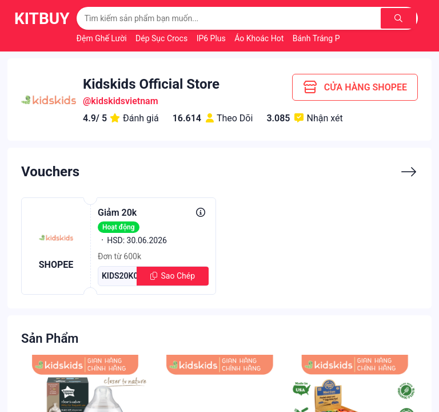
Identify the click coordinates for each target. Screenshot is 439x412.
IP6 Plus (212, 38)
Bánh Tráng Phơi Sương (335, 38)
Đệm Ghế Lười (103, 38)
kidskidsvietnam (124, 101)
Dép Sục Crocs (162, 38)
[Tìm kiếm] (399, 18)
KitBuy (42, 18)
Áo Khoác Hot (259, 38)
